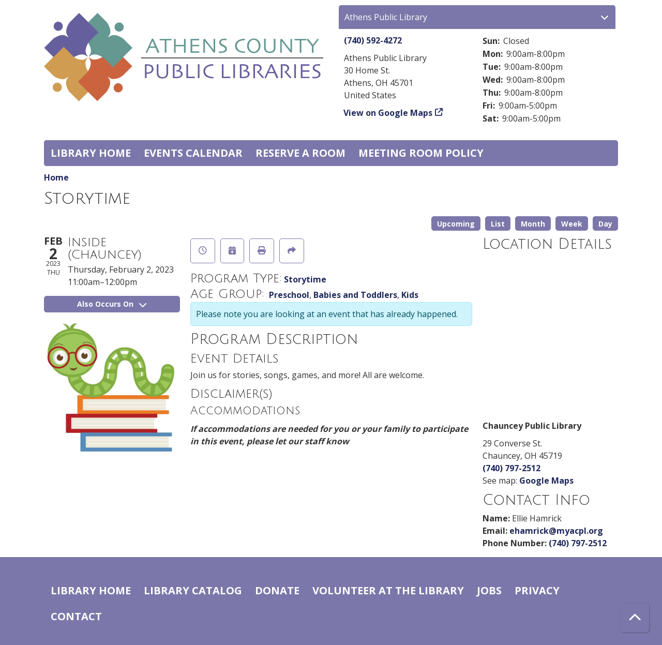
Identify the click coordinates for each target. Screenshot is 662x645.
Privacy (537, 590)
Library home (91, 153)
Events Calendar (193, 153)
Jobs (489, 590)
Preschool (289, 295)
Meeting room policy (421, 153)
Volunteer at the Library (388, 590)
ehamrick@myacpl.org (556, 530)
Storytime (305, 279)
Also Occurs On (111, 304)
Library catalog (193, 590)
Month (533, 224)
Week (571, 224)
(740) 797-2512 (511, 468)
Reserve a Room (300, 153)
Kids (409, 295)
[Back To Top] (635, 618)
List (498, 224)
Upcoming (456, 224)
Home (56, 177)
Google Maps (546, 480)
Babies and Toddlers (355, 295)
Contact (76, 616)
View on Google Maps (388, 112)
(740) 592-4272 (373, 40)
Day (605, 224)
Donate (277, 590)
